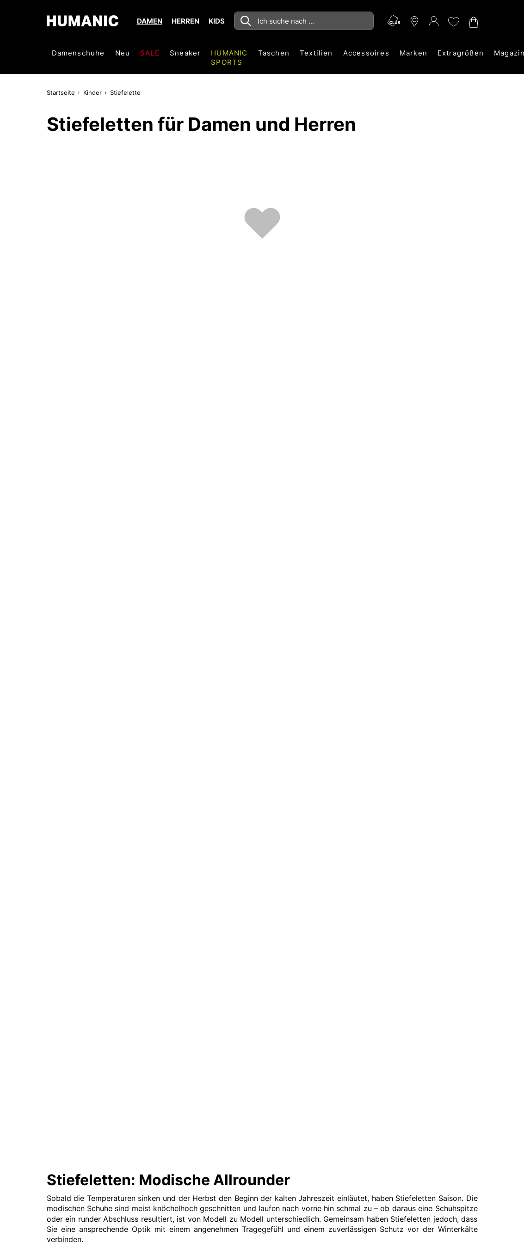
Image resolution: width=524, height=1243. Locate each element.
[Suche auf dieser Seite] (304, 21)
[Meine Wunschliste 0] (453, 21)
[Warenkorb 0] (472, 22)
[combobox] (304, 21)
